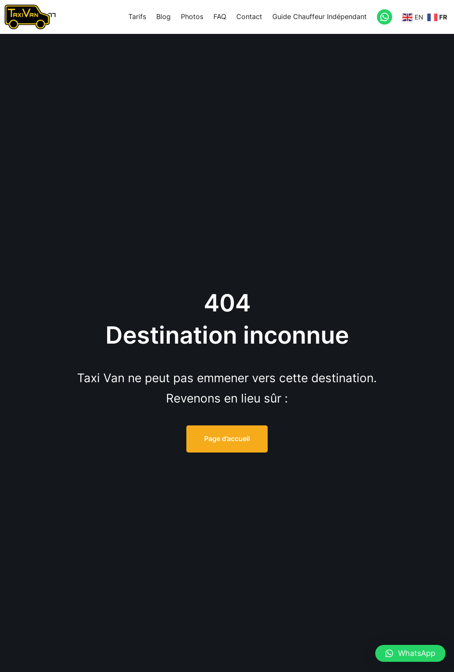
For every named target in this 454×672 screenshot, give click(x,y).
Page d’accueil (227, 438)
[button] (410, 653)
